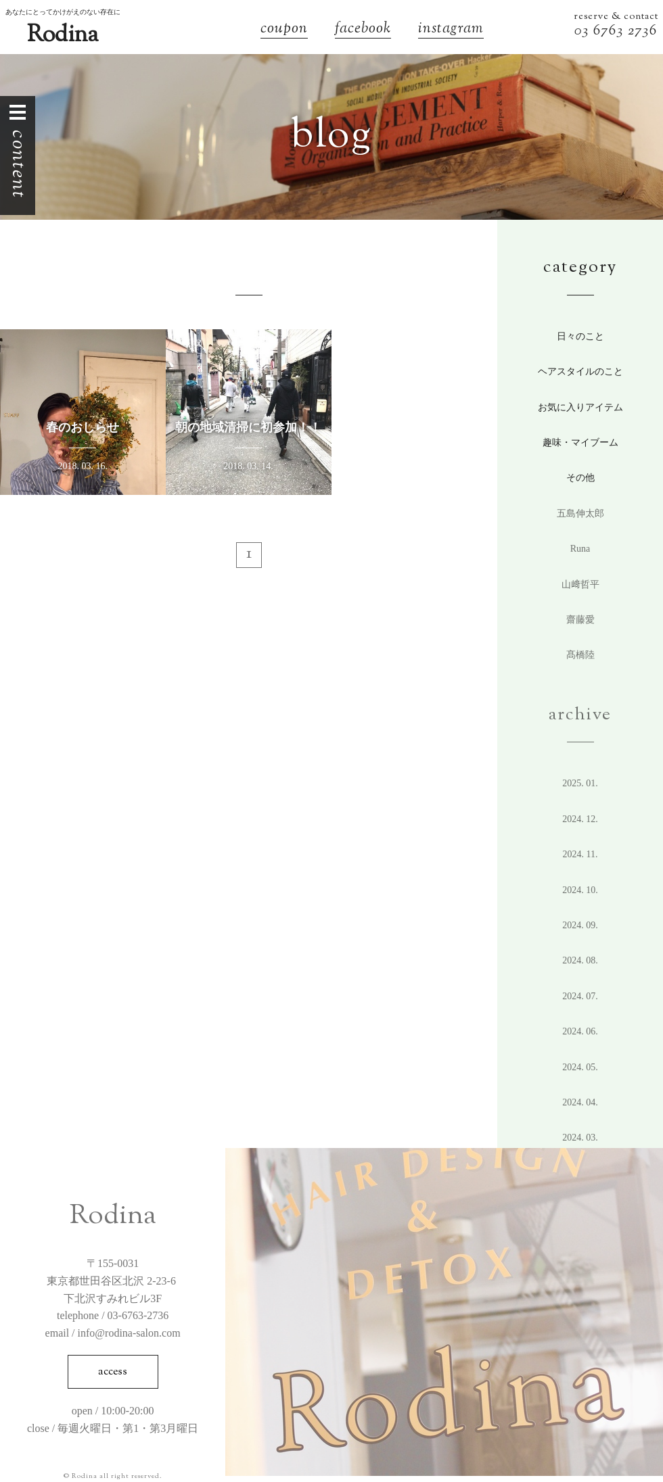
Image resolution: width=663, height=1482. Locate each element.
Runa (580, 549)
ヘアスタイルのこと (580, 371)
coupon (284, 30)
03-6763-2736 (138, 1315)
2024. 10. (580, 890)
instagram (451, 30)
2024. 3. (580, 1137)
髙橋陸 (580, 655)
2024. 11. (580, 854)
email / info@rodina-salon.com (113, 1333)
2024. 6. (580, 1031)
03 (583, 31)
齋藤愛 (580, 620)
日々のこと (580, 336)
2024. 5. (580, 1067)
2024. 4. (580, 1102)
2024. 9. (580, 925)
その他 (580, 478)
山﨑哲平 (580, 584)
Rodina (62, 35)
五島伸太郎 (580, 513)
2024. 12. (580, 819)
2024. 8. (580, 960)
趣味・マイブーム (580, 442)
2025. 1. (580, 783)
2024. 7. (580, 996)
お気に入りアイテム (580, 407)
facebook (363, 30)
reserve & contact (616, 17)
